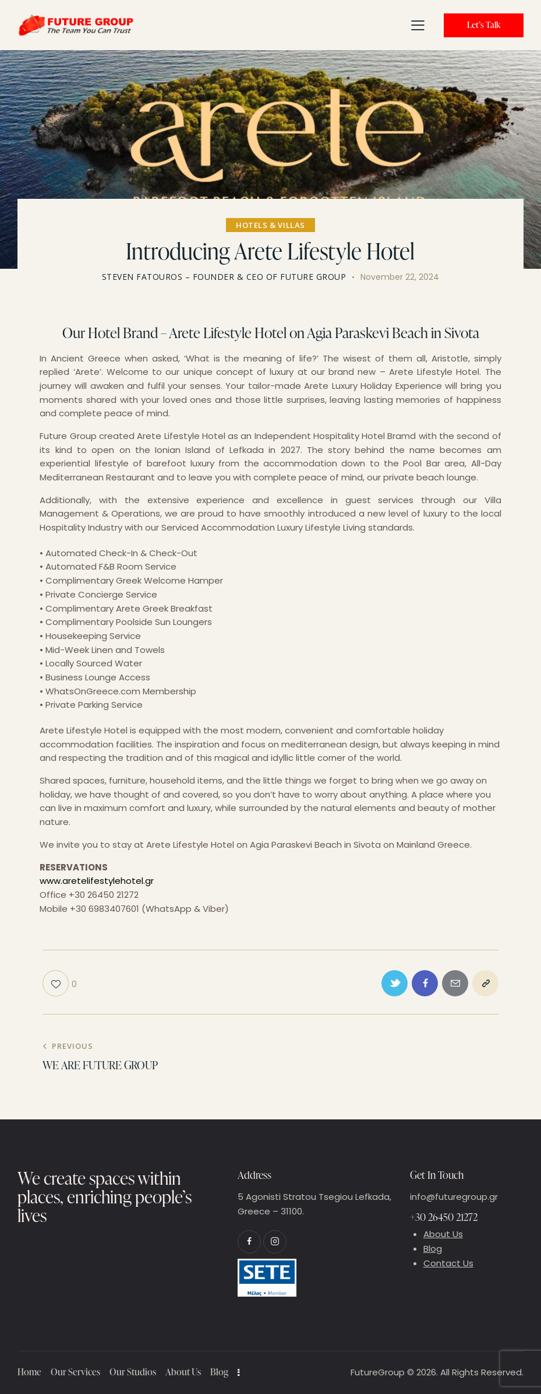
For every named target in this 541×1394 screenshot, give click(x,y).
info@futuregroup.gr (454, 1197)
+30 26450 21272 (444, 1217)
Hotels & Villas (270, 225)
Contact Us (448, 1263)
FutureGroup (378, 1372)
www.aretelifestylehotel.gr (97, 881)
